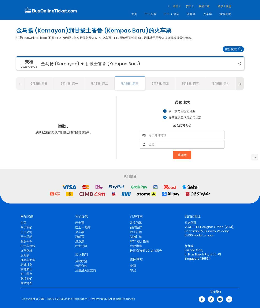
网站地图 (26, 283)
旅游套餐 (225, 14)
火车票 (207, 14)
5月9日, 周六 (220, 83)
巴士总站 (26, 237)
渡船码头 (26, 241)
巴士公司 (26, 232)
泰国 (133, 266)
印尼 (133, 270)
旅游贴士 (26, 269)
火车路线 (26, 250)
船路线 (25, 255)
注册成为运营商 (85, 270)
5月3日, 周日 (39, 83)
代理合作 (81, 266)
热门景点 (26, 274)
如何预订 (136, 227)
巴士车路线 (28, 246)
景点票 (79, 241)
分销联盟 (81, 261)
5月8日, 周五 (190, 83)
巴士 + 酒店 (171, 14)
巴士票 (79, 223)
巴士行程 (136, 232)
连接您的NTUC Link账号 (146, 250)
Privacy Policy (97, 299)
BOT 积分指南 (139, 241)
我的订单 (204, 6)
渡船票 (191, 14)
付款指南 (136, 246)
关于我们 (26, 227)
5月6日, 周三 (129, 83)
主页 (134, 14)
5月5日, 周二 (99, 83)
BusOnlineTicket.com (73, 299)
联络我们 (26, 278)
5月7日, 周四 (160, 83)
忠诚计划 (26, 264)
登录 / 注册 (224, 6)
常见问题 (136, 223)
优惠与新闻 (28, 260)
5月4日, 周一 (69, 83)
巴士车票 (150, 14)
